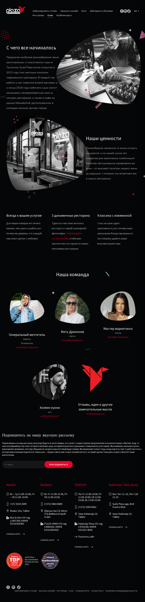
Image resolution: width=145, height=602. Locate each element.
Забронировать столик (45, 11)
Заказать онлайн (69, 11)
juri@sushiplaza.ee (50, 416)
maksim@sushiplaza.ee (27, 347)
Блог (84, 11)
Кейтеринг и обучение (101, 11)
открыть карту (13, 534)
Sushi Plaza (29, 557)
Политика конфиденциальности (121, 591)
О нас (50, 15)
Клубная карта (64, 15)
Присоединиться (58, 464)
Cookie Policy (97, 591)
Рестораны (38, 15)
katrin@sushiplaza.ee (72, 340)
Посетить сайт (86, 536)
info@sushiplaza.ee (95, 413)
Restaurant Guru (32, 562)
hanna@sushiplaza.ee (118, 337)
